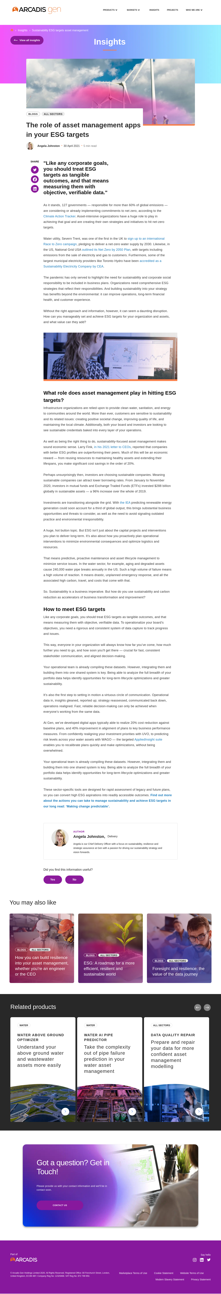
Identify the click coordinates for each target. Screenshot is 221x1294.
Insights (153, 7)
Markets (130, 7)
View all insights (27, 40)
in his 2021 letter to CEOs (112, 447)
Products (108, 7)
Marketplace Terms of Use (133, 1273)
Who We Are (191, 7)
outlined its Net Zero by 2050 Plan (106, 249)
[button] (35, 170)
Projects (171, 7)
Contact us (60, 1205)
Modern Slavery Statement (170, 1279)
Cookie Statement (163, 1273)
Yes (52, 879)
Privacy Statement (201, 1279)
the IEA (125, 502)
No (74, 879)
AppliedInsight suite (148, 739)
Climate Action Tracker (59, 216)
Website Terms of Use (192, 1273)
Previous (197, 1007)
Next (207, 1007)
